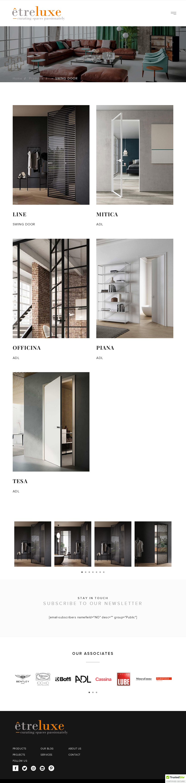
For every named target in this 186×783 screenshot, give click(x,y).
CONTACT (74, 754)
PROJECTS (19, 754)
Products (36, 78)
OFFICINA (27, 347)
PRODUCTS (19, 748)
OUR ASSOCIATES (93, 653)
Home (17, 78)
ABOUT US (74, 748)
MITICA (107, 214)
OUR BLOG (47, 748)
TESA (20, 480)
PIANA (105, 347)
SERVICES (46, 754)
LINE (20, 214)
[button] (175, 778)
